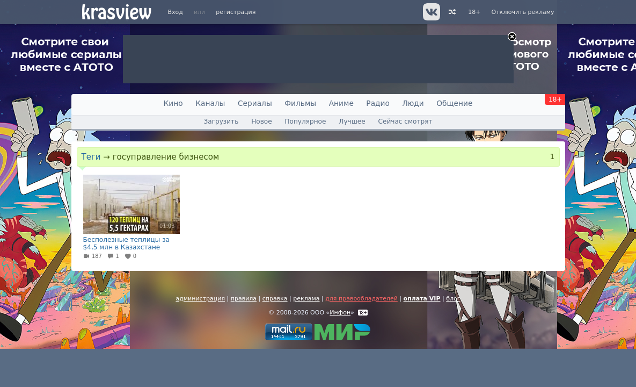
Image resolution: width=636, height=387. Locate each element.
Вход (175, 12)
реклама (306, 298)
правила (244, 298)
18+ (474, 12)
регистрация (235, 12)
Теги (91, 157)
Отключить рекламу (522, 12)
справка (275, 298)
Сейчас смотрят (405, 121)
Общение (454, 103)
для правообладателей (361, 298)
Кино (173, 103)
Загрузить (220, 121)
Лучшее (352, 121)
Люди (412, 103)
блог (453, 298)
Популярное (305, 121)
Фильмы (300, 103)
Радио (378, 103)
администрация (200, 298)
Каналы (210, 103)
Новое (261, 121)
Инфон (340, 312)
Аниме (341, 103)
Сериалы (255, 103)
